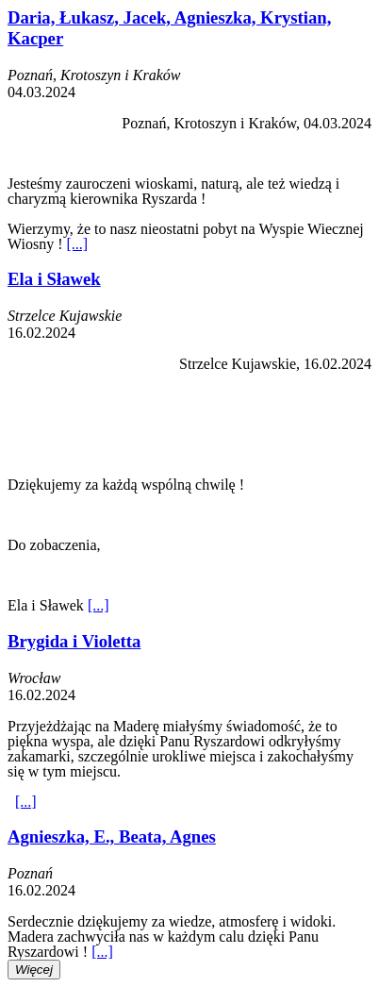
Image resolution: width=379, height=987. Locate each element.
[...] (77, 244)
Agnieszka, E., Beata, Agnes (112, 836)
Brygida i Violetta (74, 641)
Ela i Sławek (54, 279)
